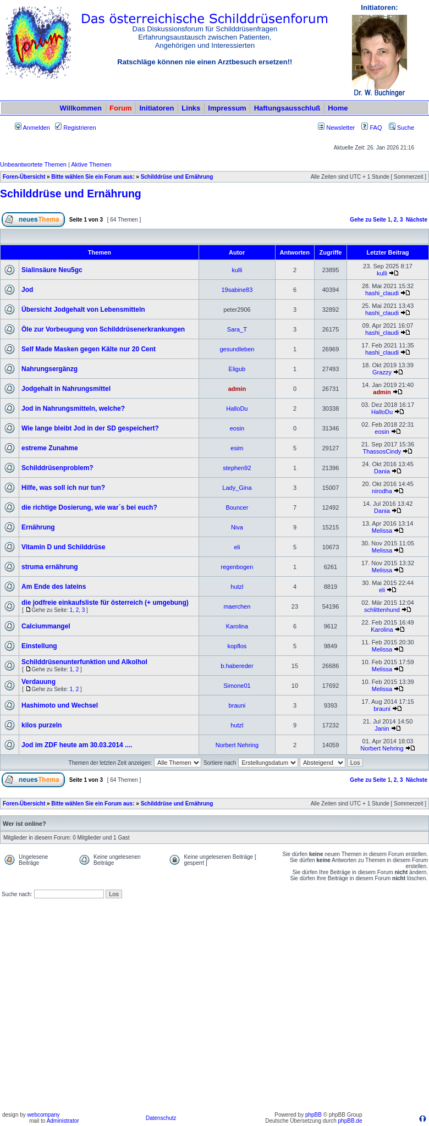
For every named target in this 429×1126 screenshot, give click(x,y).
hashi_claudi (382, 293)
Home (338, 108)
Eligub (237, 369)
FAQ (371, 127)
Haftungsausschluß (287, 108)
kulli (237, 270)
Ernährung (38, 527)
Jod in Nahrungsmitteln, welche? (73, 408)
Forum (120, 108)
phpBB (313, 1115)
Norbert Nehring (237, 745)
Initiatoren (156, 108)
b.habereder (237, 666)
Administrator (63, 1121)
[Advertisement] (103, 1005)
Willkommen (81, 108)
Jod (27, 290)
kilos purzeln (41, 725)
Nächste (416, 220)
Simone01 (237, 685)
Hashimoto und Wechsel (59, 705)
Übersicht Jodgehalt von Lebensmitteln (83, 309)
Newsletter (340, 127)
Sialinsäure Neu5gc (51, 270)
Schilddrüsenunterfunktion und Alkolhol (84, 662)
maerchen (236, 606)
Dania (382, 471)
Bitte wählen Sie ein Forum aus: (92, 177)
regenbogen (237, 567)
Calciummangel (45, 626)
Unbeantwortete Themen (33, 164)
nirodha (382, 491)
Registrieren (75, 127)
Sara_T (237, 329)
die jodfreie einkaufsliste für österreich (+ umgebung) (105, 602)
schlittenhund (382, 609)
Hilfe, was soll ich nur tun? (63, 488)
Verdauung (38, 682)
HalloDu (237, 408)
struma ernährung (49, 567)
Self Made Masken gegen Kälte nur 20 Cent (88, 349)
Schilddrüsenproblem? (57, 468)
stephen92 (237, 468)
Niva (237, 527)
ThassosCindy (382, 451)
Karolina (237, 626)
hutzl (236, 586)
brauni (237, 705)
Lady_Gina (236, 487)
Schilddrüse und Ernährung (177, 177)
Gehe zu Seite (368, 220)
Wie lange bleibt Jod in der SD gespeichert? (90, 428)
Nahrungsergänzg (49, 369)
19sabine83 (236, 289)
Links (191, 108)
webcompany (44, 1115)
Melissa (382, 530)
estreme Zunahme (49, 448)
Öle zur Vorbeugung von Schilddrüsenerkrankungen (103, 329)
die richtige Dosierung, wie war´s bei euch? (89, 507)
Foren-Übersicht (24, 177)
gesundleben (236, 349)
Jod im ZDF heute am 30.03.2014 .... (76, 745)
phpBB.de (350, 1121)
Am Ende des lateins (53, 586)
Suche (401, 127)
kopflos (236, 646)
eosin (237, 428)
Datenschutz (161, 1118)
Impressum (227, 108)
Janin (382, 728)
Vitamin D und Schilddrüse (63, 547)
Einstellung (39, 646)
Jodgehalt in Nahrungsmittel (66, 389)
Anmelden (32, 127)
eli (237, 547)
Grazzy (382, 372)
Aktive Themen (91, 164)
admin (237, 388)
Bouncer (237, 507)
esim (236, 448)
